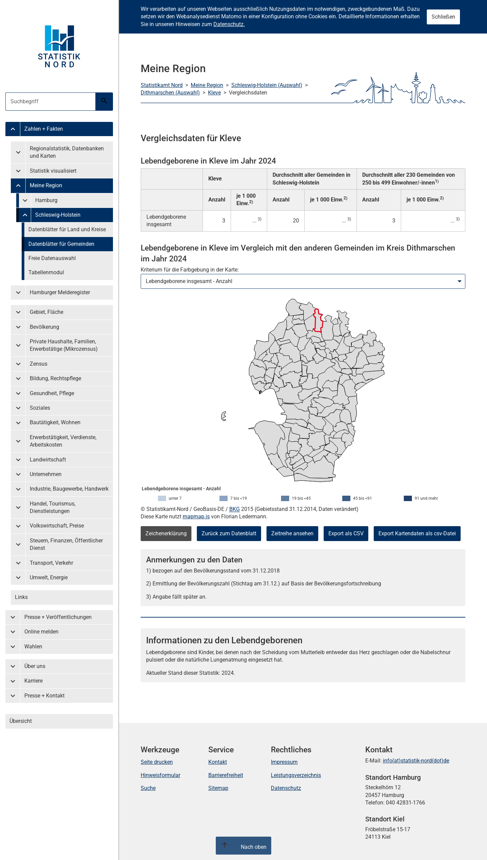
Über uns (34, 666)
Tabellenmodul (46, 272)
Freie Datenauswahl (52, 258)
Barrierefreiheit (225, 775)
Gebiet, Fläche (46, 312)
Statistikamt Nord (162, 85)
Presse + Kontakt (44, 695)
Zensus (38, 364)
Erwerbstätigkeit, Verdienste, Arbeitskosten (63, 441)
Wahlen (33, 646)
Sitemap (218, 788)
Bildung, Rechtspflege (55, 378)
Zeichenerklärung (166, 533)
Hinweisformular (160, 775)
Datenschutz (286, 788)
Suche (148, 788)
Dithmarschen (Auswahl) (170, 92)
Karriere (33, 681)
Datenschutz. (229, 24)
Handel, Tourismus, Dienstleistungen (52, 507)
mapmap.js (196, 516)
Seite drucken (157, 762)
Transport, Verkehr (51, 563)
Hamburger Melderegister (60, 292)
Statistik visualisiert (53, 171)
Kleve (214, 92)
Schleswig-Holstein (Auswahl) (266, 85)
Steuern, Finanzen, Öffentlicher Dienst (66, 544)
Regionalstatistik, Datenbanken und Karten (67, 152)
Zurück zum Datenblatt (229, 533)
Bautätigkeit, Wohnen (55, 422)
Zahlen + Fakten (43, 129)
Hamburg (46, 200)
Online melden (41, 631)
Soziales (40, 408)
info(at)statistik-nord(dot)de (416, 760)
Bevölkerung (44, 327)
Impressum (284, 762)
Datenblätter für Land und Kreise (67, 229)
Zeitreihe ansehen (292, 533)
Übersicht (20, 721)
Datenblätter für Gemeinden (61, 244)
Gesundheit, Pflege (52, 393)
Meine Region (46, 185)
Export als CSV (346, 533)
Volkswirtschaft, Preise (57, 525)
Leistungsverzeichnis (296, 775)
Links (21, 597)
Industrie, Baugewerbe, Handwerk (69, 489)
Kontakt (217, 762)
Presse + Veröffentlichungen (58, 617)
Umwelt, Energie (49, 577)
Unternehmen (46, 474)
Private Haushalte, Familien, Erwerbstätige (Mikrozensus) (64, 345)
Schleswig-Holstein (57, 215)
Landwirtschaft (48, 459)
